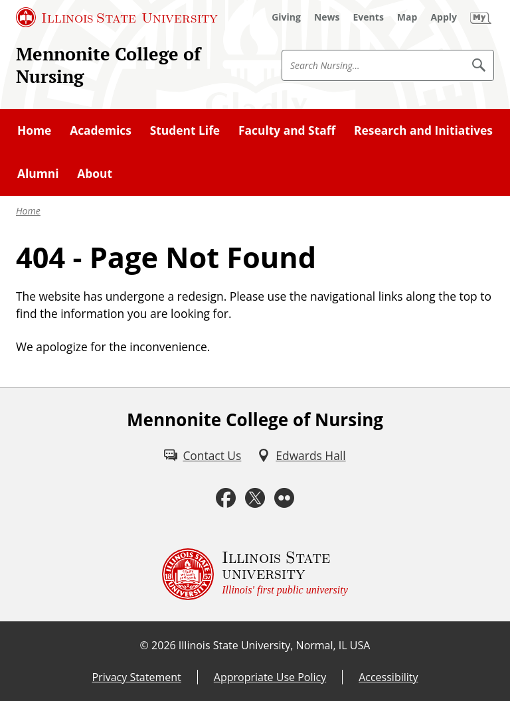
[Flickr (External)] (284, 498)
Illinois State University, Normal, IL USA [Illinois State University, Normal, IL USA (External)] (275, 645)
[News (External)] (327, 17)
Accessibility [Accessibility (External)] (388, 677)
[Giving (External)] (286, 17)
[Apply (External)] (444, 17)
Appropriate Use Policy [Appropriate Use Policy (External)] (270, 677)
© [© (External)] (144, 645)
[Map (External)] (407, 17)
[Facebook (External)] (225, 498)
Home (28, 210)
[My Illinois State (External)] (481, 17)
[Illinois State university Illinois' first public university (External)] (255, 574)
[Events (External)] (368, 17)
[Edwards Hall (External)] (301, 455)
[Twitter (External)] (255, 498)
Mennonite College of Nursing (108, 65)
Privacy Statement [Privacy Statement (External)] (136, 677)
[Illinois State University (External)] (117, 17)
